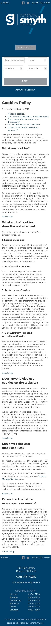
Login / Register (41, 2)
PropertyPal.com (36, 623)
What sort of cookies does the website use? (27, 116)
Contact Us (25, 47)
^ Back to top (8, 551)
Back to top (7, 216)
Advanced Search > (25, 89)
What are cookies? (16, 114)
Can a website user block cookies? (23, 124)
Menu (6, 2)
